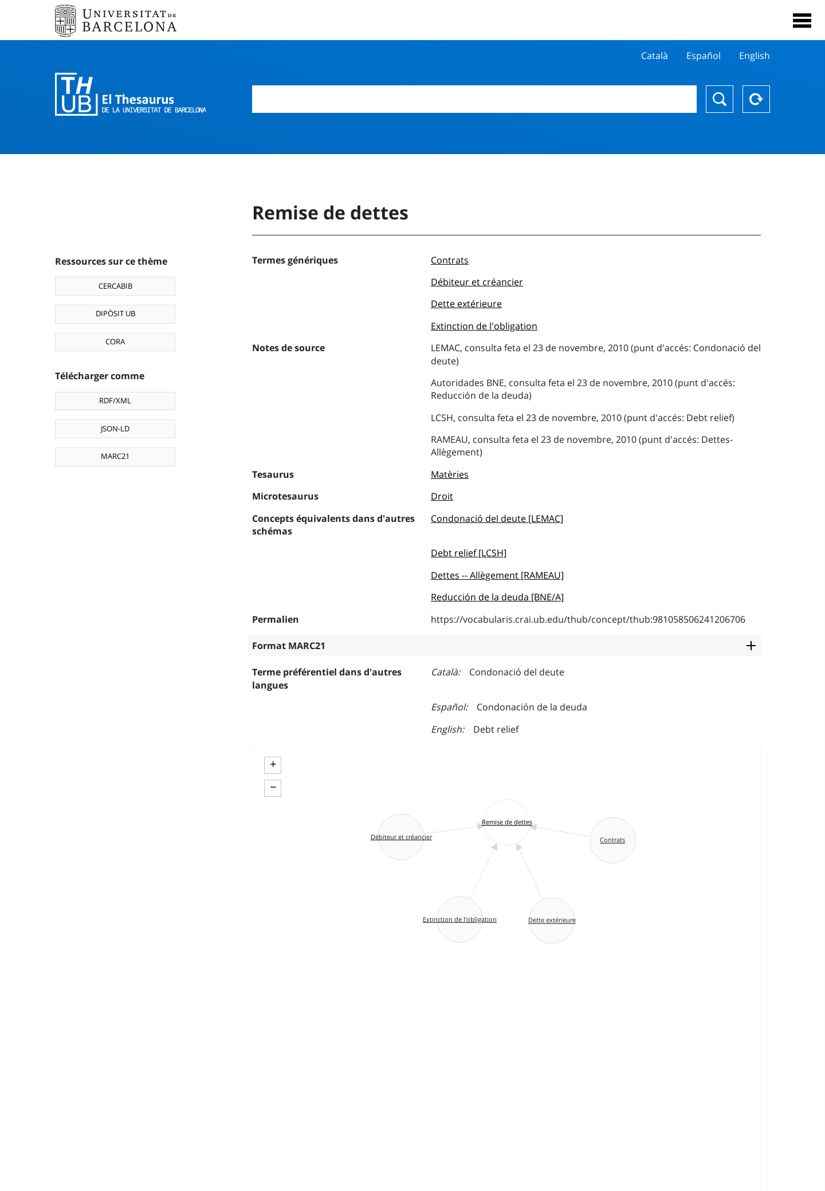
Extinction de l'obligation (484, 326)
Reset (756, 99)
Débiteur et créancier (477, 282)
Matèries (450, 474)
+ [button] (273, 764)
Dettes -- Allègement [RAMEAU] (497, 575)
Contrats (450, 260)
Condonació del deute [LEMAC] (497, 518)
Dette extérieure (466, 303)
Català (654, 55)
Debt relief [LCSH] (468, 553)
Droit (442, 496)
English (754, 55)
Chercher (719, 99)
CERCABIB (115, 286)
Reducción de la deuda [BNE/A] (497, 597)
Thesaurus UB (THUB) (130, 94)
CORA (115, 341)
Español (703, 55)
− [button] (273, 787)
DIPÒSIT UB (115, 313)
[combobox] (474, 99)
